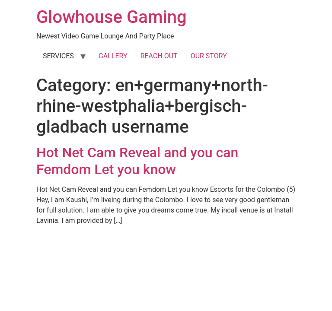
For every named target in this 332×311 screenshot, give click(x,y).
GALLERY (113, 56)
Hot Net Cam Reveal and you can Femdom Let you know (137, 160)
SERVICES (58, 56)
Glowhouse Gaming (111, 17)
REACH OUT (159, 56)
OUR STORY (209, 56)
